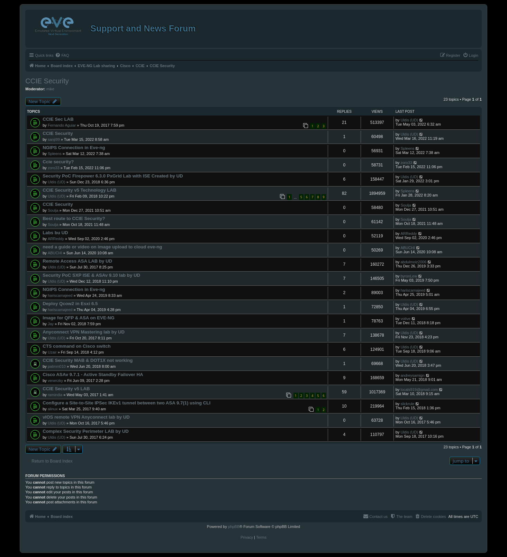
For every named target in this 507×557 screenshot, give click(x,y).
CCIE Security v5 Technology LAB (79, 190)
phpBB (233, 526)
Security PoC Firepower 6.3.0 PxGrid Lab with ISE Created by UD (113, 176)
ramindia (55, 395)
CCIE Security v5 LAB (66, 388)
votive (405, 319)
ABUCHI (55, 253)
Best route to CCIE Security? (74, 218)
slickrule (407, 404)
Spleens (55, 154)
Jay (51, 324)
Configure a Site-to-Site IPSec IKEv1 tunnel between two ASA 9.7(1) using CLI (126, 402)
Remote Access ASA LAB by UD (77, 261)
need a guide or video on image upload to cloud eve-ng (102, 246)
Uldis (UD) (409, 120)
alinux (53, 409)
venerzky (55, 380)
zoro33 (54, 168)
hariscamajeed (60, 295)
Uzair (52, 352)
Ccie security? (58, 161)
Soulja (53, 210)
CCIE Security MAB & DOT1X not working (88, 360)
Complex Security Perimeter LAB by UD (85, 431)
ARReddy (56, 239)
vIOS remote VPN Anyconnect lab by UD (86, 417)
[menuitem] (62, 55)
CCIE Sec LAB (58, 119)
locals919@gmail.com (419, 389)
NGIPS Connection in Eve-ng (74, 147)
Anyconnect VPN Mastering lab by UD (84, 332)
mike (50, 89)
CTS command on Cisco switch (76, 346)
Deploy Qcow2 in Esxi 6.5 (70, 303)
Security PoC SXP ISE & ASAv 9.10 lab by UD (91, 275)
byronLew (408, 276)
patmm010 (57, 366)
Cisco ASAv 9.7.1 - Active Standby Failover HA (93, 374)
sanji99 (54, 139)
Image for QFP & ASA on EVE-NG (79, 317)
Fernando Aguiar (62, 125)
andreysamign (412, 375)
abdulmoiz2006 (413, 262)
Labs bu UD (55, 232)
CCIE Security (47, 81)
